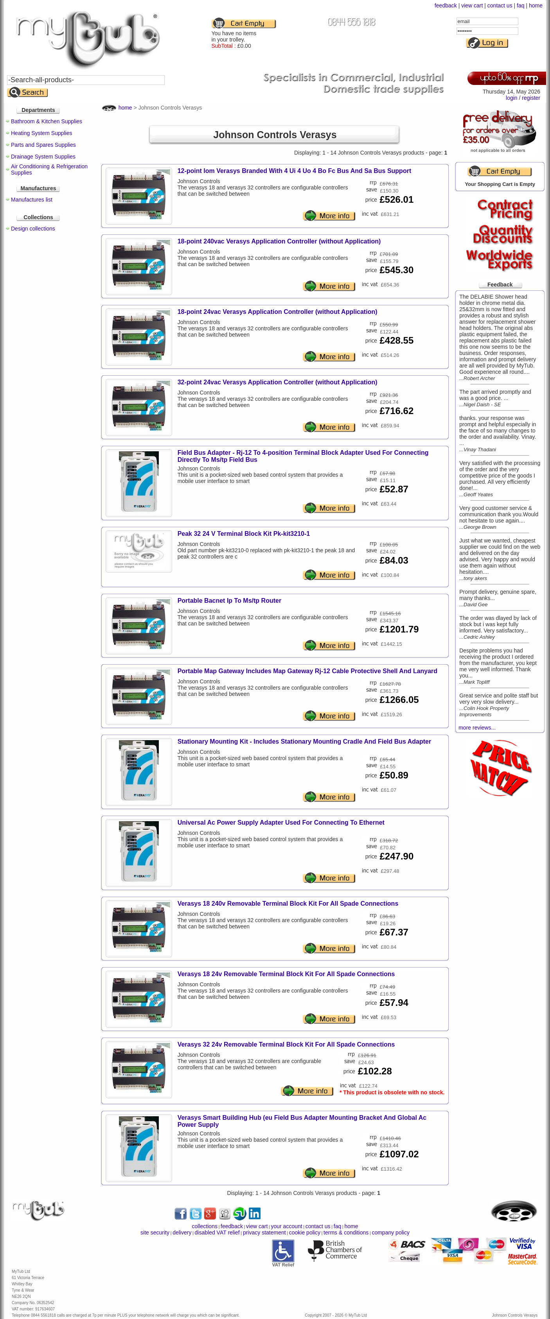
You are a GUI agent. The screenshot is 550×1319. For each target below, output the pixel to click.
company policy (391, 1232)
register (531, 98)
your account (286, 1226)
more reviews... (477, 727)
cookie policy (304, 1232)
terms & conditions (346, 1232)
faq (520, 5)
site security (154, 1232)
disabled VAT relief (217, 1232)
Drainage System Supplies (43, 156)
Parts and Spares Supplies (43, 145)
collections (204, 1226)
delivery (182, 1232)
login (512, 98)
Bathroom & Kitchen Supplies (46, 121)
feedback (446, 5)
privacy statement (264, 1232)
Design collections (33, 228)
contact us (499, 5)
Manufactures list (31, 199)
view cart (472, 5)
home (536, 5)
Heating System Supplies (41, 133)
